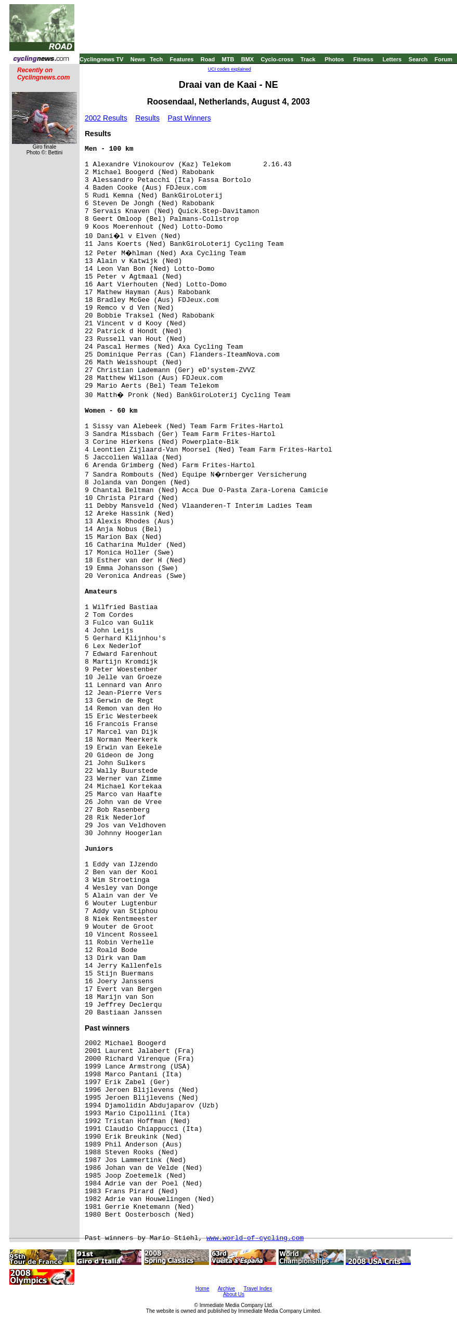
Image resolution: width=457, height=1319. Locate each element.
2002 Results (106, 118)
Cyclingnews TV (101, 59)
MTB (228, 59)
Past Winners (189, 118)
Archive (226, 1288)
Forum (443, 59)
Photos (334, 59)
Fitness (363, 59)
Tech (156, 59)
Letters (392, 59)
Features (182, 59)
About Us (233, 1294)
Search (418, 59)
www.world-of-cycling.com (255, 1238)
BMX (247, 59)
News (138, 59)
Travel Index (258, 1288)
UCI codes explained (229, 69)
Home (202, 1288)
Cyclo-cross (277, 59)
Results (147, 118)
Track (308, 59)
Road (208, 59)
